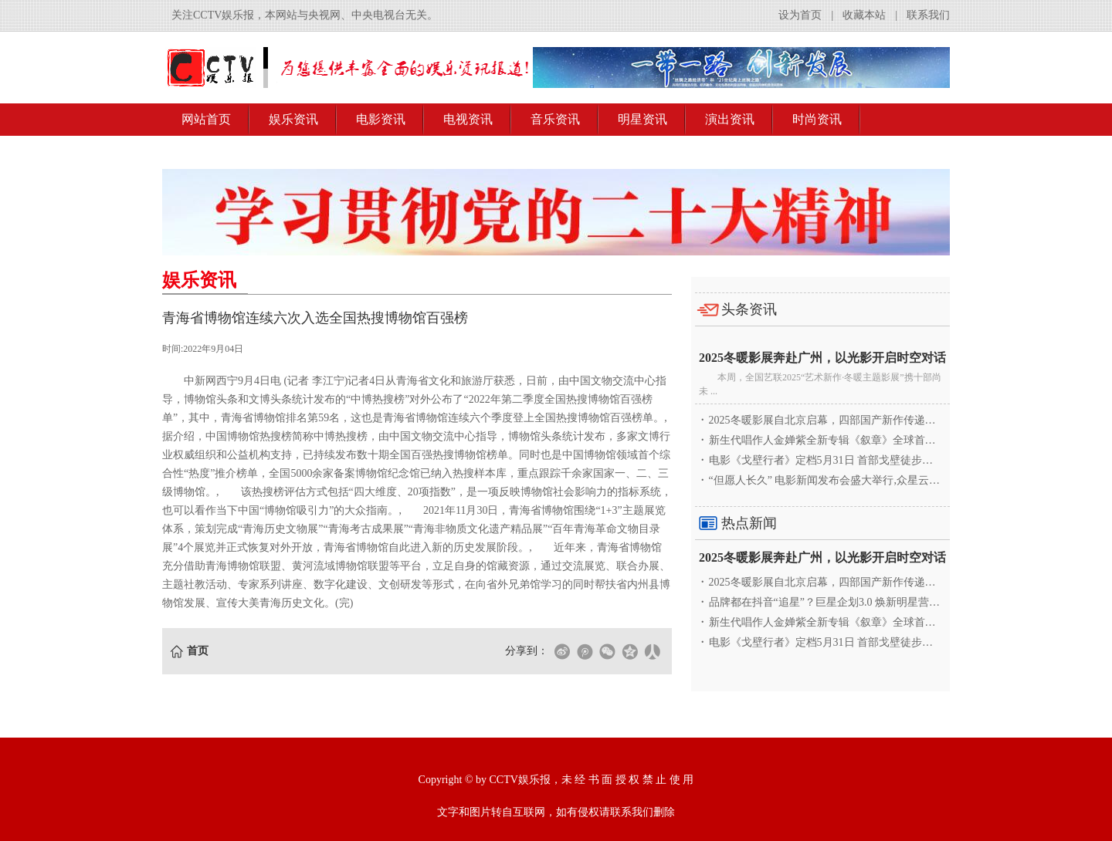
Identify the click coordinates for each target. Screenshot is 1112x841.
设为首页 (800, 15)
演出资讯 (729, 119)
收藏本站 (864, 15)
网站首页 (206, 119)
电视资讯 (468, 119)
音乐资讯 (555, 119)
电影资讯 (380, 119)
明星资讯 (642, 119)
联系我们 (928, 15)
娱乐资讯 (293, 119)
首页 (197, 651)
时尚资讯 (817, 119)
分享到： (526, 651)
